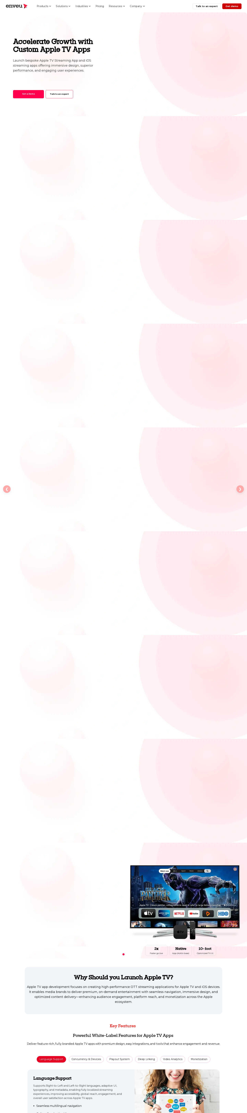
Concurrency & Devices (86, 1059)
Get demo (232, 6)
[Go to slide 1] (123, 954)
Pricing (100, 6)
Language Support (51, 1059)
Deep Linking (146, 1059)
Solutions (63, 6)
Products (44, 6)
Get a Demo (28, 94)
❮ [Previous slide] (6, 489)
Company (137, 6)
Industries (83, 6)
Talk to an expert (207, 6)
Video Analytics (172, 1059)
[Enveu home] (16, 6)
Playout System (119, 1059)
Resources (117, 6)
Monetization (199, 1059)
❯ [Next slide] (240, 489)
